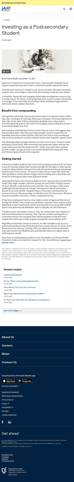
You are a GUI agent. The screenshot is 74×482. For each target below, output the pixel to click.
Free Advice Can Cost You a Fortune (20, 287)
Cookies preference (9, 415)
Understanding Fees (13, 275)
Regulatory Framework (10, 392)
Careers (7, 345)
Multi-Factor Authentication (12, 396)
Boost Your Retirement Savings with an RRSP (24, 293)
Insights (7, 20)
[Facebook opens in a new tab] (3, 422)
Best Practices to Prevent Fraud (14, 3)
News (5, 353)
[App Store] (9, 381)
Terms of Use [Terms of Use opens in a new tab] (7, 400)
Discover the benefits (11, 386)
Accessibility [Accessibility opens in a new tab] (6, 407)
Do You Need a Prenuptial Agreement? (21, 281)
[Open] (64, 9)
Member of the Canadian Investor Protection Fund (8, 458)
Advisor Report (12, 474)
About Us (8, 337)
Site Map (5, 411)
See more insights (12, 310)
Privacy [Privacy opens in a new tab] (4, 404)
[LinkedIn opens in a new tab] (9, 422)
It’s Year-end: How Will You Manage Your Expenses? (27, 300)
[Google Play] (25, 381)
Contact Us (9, 362)
